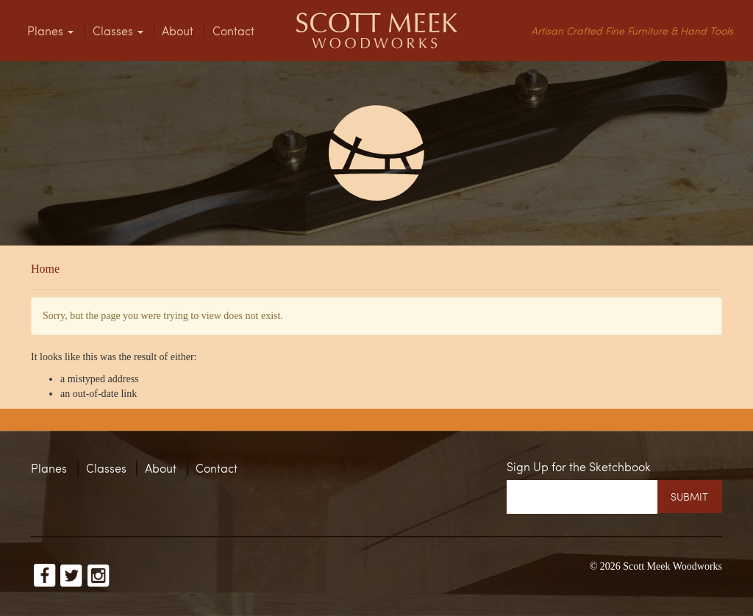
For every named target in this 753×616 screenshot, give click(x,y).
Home (45, 268)
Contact (233, 30)
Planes (50, 30)
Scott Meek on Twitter (71, 573)
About (177, 30)
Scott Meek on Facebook (44, 573)
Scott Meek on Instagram (98, 573)
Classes (118, 30)
